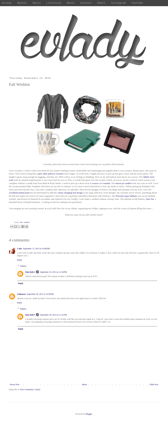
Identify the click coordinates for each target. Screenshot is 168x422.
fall (21, 222)
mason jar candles (123, 183)
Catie (19, 248)
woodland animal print (19, 192)
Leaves (95, 183)
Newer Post (14, 384)
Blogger (89, 414)
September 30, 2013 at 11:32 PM (53, 315)
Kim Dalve (30, 272)
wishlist (27, 222)
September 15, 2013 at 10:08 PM (36, 248)
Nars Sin (150, 199)
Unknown (21, 294)
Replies (23, 266)
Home (84, 384)
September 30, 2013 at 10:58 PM (40, 294)
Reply (19, 260)
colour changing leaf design (69, 192)
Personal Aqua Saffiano (126, 196)
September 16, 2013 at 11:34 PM (53, 272)
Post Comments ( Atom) (30, 389)
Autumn (106, 183)
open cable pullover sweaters (51, 173)
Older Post (153, 384)
